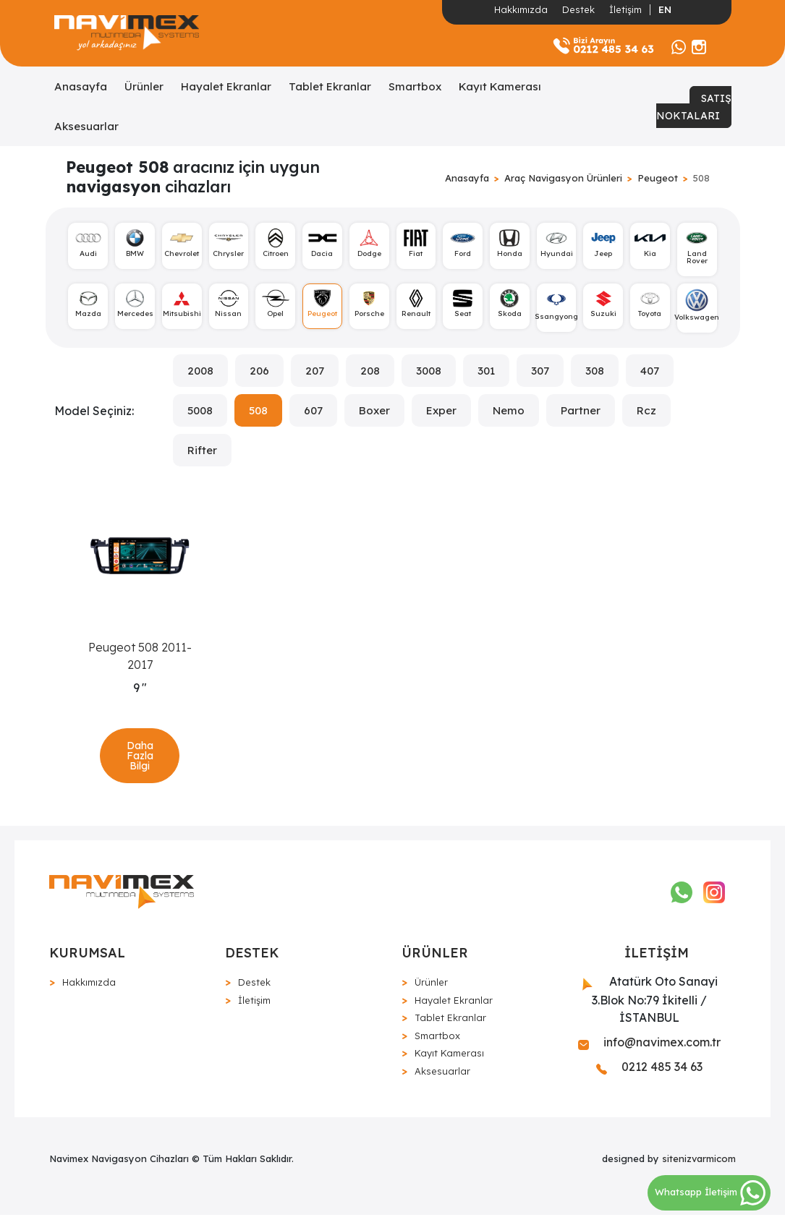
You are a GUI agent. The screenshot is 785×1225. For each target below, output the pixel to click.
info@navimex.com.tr (649, 1052)
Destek (578, 9)
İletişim (625, 9)
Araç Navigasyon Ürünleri (563, 178)
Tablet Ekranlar (330, 86)
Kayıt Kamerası (500, 86)
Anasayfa (80, 86)
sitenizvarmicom (699, 1168)
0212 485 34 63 (649, 1077)
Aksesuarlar (86, 126)
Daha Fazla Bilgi (140, 762)
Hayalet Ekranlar (226, 86)
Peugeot (657, 178)
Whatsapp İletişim (710, 1192)
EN (664, 9)
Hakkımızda (521, 9)
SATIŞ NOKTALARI (693, 107)
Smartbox (415, 86)
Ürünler (144, 86)
